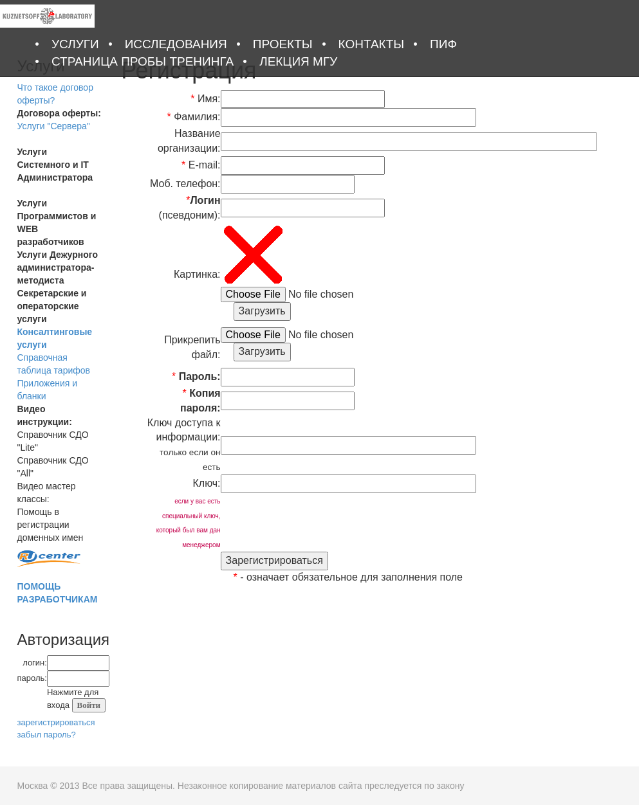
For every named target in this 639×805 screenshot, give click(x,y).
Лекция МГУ (298, 61)
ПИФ (443, 44)
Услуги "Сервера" (53, 126)
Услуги (75, 44)
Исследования (176, 44)
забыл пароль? (46, 734)
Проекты (283, 44)
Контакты (371, 44)
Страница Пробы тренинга (142, 61)
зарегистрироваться (56, 722)
